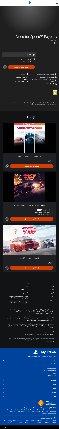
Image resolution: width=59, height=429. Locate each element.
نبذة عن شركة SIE (52, 363)
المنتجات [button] (29, 380)
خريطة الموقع (27, 421)
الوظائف (54, 366)
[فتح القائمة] (57, 3)
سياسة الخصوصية (47, 421)
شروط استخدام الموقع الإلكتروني (36, 421)
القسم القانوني (54, 421)
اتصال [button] (29, 396)
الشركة (54, 373)
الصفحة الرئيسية (52, 356)
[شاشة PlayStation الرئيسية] (29, 3)
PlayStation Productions (50, 370)
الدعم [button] (29, 388)
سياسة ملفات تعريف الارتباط (17, 421)
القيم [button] (29, 384)
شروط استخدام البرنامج (7, 421)
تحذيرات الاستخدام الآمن (48, 333)
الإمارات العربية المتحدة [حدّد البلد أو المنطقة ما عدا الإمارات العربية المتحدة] (47, 418)
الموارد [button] (29, 392)
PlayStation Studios (51, 368)
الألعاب (45, 356)
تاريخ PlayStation (52, 375)
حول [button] (29, 361)
